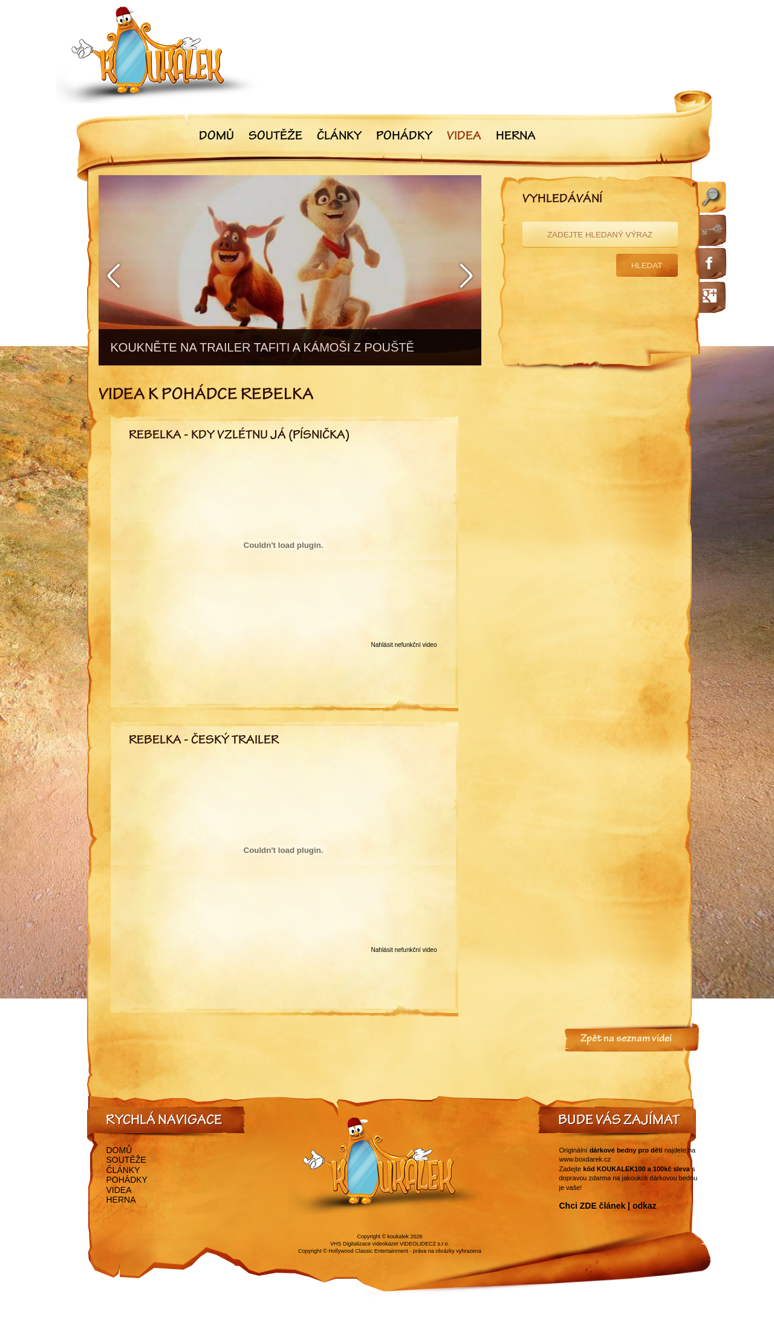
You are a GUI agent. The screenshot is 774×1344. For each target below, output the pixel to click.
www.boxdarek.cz (585, 1159)
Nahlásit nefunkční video (404, 644)
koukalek (398, 1236)
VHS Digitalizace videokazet (364, 1244)
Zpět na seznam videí (626, 1039)
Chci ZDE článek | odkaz (608, 1206)
